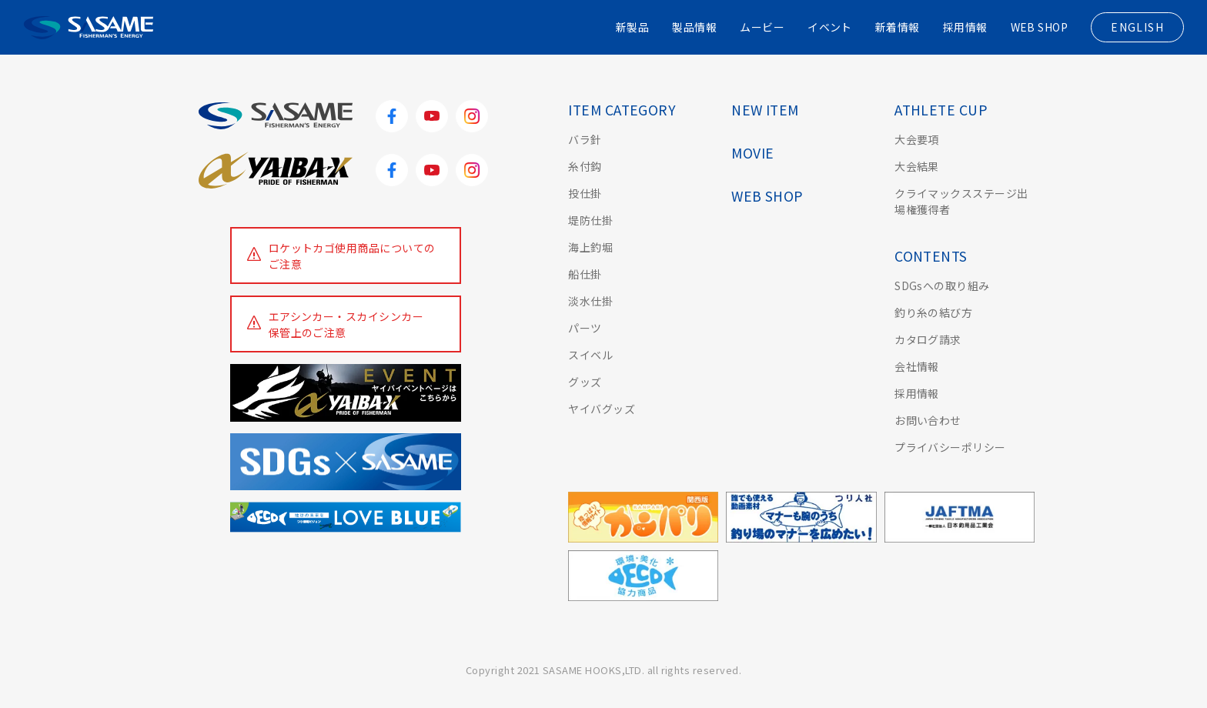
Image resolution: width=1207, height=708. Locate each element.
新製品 (631, 27)
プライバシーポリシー (950, 447)
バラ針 (584, 139)
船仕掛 (584, 274)
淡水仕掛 (590, 301)
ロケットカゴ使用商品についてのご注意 (352, 256)
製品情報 (694, 27)
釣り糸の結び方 (933, 312)
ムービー (762, 27)
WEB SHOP (1039, 27)
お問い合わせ (927, 420)
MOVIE (752, 152)
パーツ (584, 328)
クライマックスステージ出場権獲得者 (961, 201)
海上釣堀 (590, 247)
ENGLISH (1137, 27)
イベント (829, 27)
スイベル (590, 354)
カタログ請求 (927, 339)
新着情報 (897, 27)
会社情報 (916, 366)
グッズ (584, 381)
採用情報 (964, 27)
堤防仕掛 (590, 220)
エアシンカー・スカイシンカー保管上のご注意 (346, 324)
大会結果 (916, 166)
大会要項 (916, 139)
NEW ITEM (765, 109)
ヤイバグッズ (601, 408)
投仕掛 (584, 193)
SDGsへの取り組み (942, 285)
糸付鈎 (584, 166)
